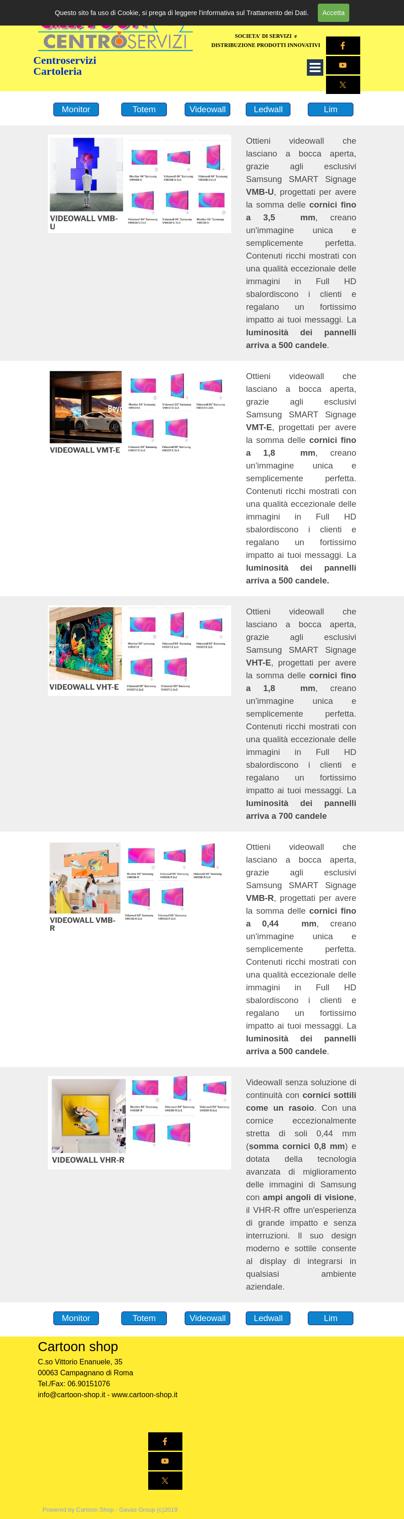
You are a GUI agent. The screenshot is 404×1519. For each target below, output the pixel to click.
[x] (343, 85)
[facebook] (343, 45)
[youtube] (165, 1461)
